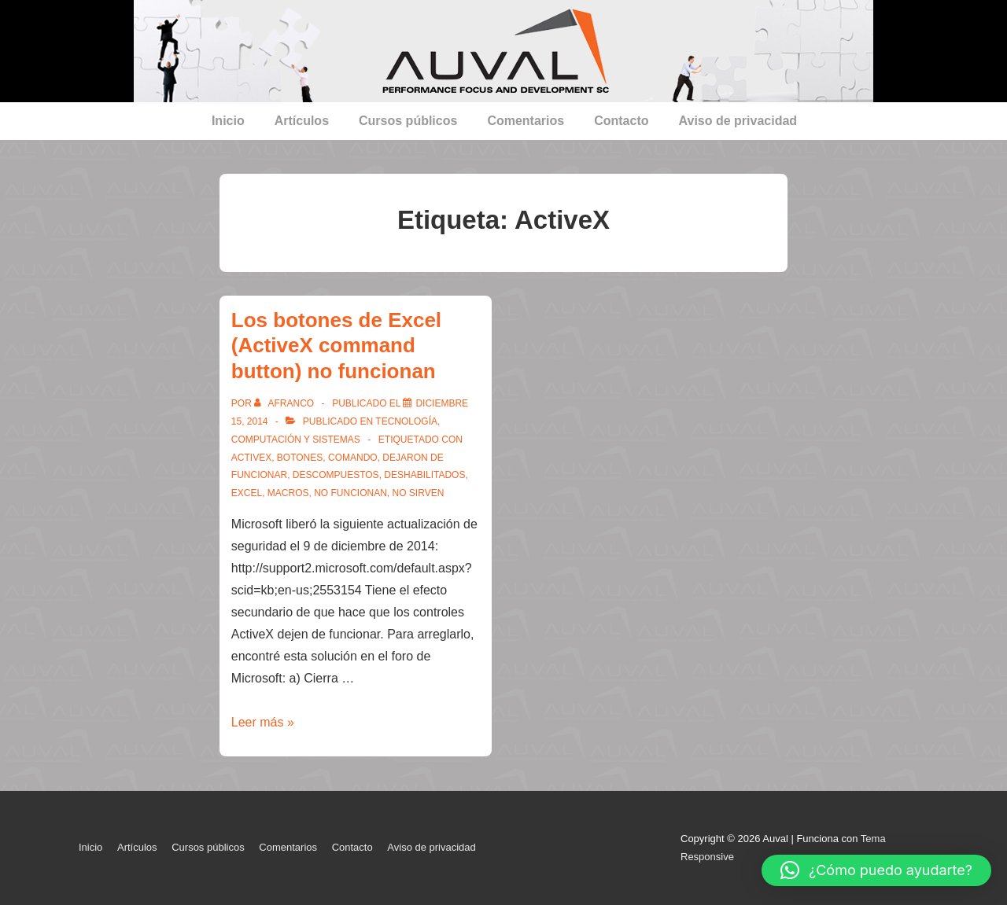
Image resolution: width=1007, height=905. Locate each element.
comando (353, 457)
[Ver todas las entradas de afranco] (285, 403)
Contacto (621, 120)
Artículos (302, 120)
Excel (246, 492)
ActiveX (251, 457)
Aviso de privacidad (738, 120)
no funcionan (350, 492)
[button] (876, 870)
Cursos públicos (408, 120)
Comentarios (525, 120)
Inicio (228, 120)
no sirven (418, 492)
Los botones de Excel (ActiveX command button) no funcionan (336, 345)
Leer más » (262, 722)
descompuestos (336, 474)
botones (300, 457)
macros (288, 492)
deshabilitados (424, 474)
